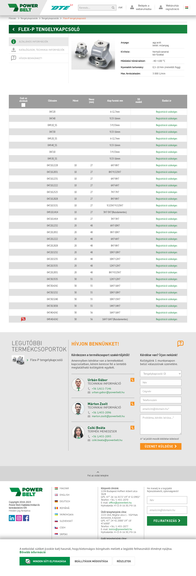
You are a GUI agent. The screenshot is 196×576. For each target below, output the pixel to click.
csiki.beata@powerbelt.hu (107, 440)
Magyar (62, 488)
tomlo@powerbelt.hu (120, 529)
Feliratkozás (167, 521)
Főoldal (14, 18)
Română (62, 508)
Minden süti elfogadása (44, 561)
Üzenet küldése (161, 446)
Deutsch (62, 501)
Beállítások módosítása (91, 561)
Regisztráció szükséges (167, 111)
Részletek (124, 561)
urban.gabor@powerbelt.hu (108, 392)
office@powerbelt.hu (120, 502)
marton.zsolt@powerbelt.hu (108, 416)
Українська (64, 514)
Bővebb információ (33, 552)
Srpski (61, 534)
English (62, 494)
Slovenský (64, 521)
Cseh (60, 527)
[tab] (38, 41)
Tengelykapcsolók (30, 18)
